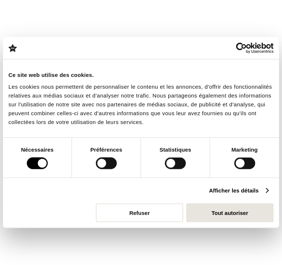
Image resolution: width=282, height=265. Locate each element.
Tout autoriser (230, 212)
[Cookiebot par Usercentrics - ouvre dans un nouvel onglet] (241, 48)
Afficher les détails (233, 190)
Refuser (139, 212)
